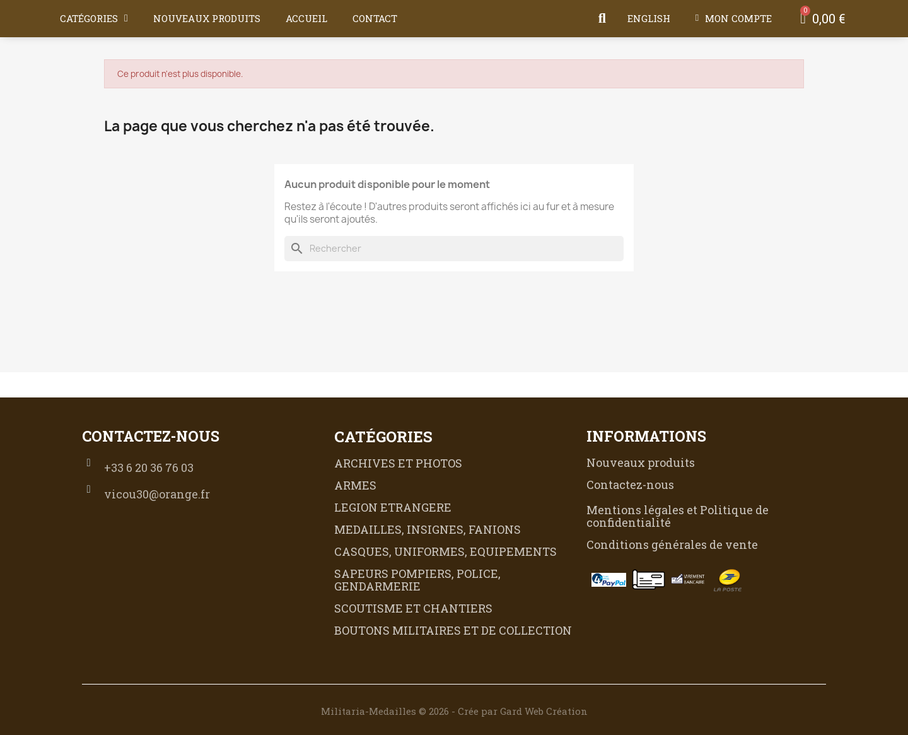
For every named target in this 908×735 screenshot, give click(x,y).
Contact (374, 18)
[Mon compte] (733, 18)
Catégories (94, 18)
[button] (602, 18)
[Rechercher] (454, 248)
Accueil (306, 18)
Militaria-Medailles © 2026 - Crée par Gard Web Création (454, 711)
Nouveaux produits (206, 18)
